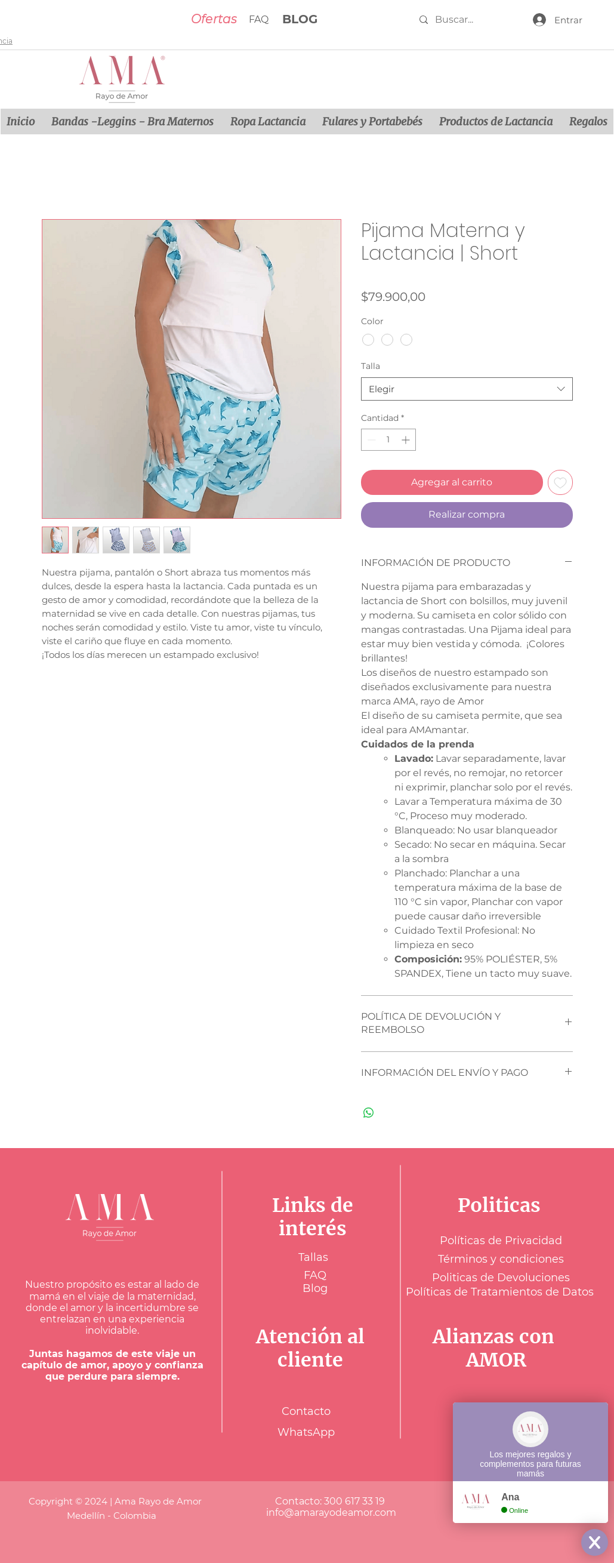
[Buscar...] (465, 19)
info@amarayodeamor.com (331, 1512)
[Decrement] (370, 439)
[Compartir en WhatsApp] (369, 1113)
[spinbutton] (388, 439)
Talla (370, 366)
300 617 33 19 (355, 1501)
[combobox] (467, 389)
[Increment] (406, 439)
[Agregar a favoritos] (560, 482)
